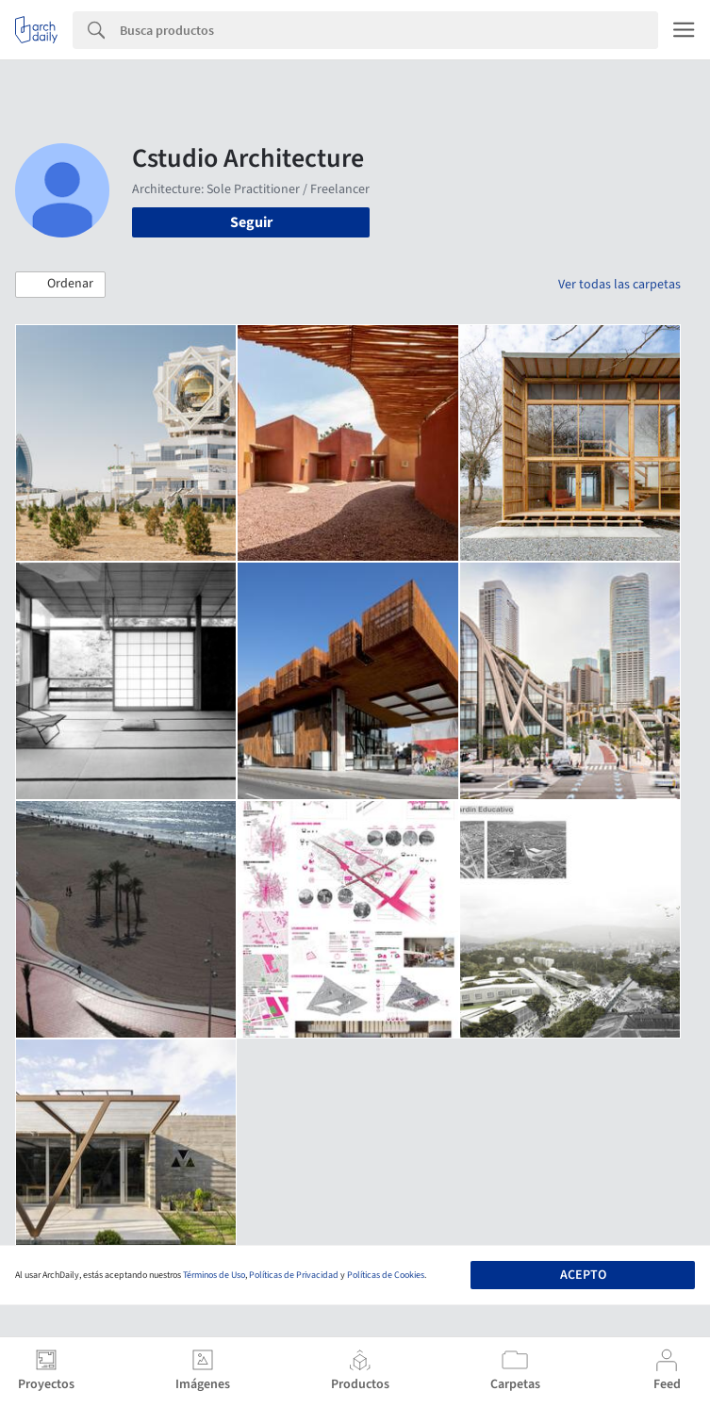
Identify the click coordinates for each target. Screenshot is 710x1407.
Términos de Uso (214, 1275)
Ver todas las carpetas (619, 284)
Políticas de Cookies (385, 1275)
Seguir (251, 222)
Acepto (583, 1275)
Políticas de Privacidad (293, 1275)
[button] (60, 284)
